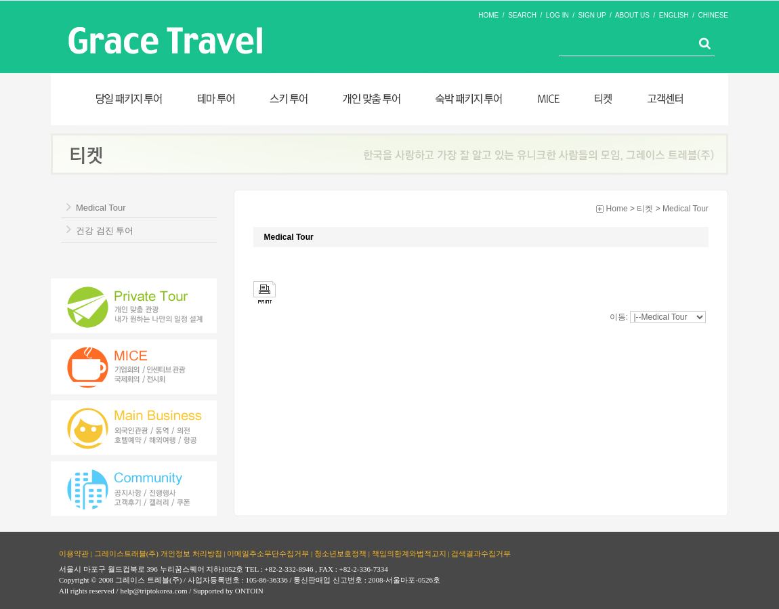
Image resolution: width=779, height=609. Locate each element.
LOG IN (557, 15)
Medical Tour (100, 208)
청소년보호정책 (340, 553)
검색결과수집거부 (481, 553)
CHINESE (713, 15)
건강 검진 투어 (104, 231)
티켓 (645, 208)
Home (617, 208)
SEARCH (522, 15)
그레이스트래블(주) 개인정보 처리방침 (158, 553)
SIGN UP (592, 15)
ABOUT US (632, 15)
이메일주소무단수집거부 (268, 553)
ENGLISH (674, 15)
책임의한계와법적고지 (409, 553)
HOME (488, 15)
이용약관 (74, 553)
